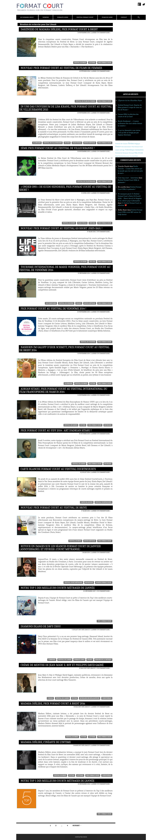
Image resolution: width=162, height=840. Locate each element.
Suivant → (77, 825)
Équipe (121, 34)
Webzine (46, 17)
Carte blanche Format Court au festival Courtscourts (58, 469)
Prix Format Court (104, 62)
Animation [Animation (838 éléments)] (139, 150)
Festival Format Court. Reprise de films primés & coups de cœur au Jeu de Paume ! (130, 107)
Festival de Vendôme (66, 303)
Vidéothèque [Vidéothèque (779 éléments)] (130, 150)
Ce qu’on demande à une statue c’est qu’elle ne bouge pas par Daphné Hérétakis (129, 132)
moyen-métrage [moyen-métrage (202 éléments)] (120, 150)
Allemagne (37, 143)
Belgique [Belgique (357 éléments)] (137, 144)
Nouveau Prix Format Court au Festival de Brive (54, 507)
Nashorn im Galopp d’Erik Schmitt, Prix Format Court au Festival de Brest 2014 (64, 349)
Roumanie (107, 425)
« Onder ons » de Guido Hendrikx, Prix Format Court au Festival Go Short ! (65, 188)
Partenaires (123, 41)
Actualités (123, 49)
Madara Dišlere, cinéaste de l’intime (46, 742)
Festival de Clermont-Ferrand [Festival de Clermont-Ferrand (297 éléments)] (124, 153)
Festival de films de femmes (85, 101)
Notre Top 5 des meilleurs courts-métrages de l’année (58, 588)
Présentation (124, 31)
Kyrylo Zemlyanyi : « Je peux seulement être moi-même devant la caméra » (130, 123)
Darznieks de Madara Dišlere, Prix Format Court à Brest (59, 29)
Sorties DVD (123, 65)
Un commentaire (103, 232)
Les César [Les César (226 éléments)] (135, 156)
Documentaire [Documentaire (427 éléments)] (126, 147)
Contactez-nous (81, 837)
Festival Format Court (84, 17)
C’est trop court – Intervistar (128, 178)
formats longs (79, 659)
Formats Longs (62, 17)
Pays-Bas (92, 223)
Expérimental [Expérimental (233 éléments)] (119, 156)
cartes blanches (87, 502)
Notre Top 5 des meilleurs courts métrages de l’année (57, 780)
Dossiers (122, 55)
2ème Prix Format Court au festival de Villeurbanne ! (58, 148)
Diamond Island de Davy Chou (41, 626)
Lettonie (92, 62)
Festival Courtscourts (103, 502)
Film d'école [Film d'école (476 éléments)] (138, 153)
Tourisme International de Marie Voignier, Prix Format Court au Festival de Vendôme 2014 (65, 268)
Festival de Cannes (64, 659)
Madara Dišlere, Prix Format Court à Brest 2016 (53, 703)
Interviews (123, 59)
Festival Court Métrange (73, 582)
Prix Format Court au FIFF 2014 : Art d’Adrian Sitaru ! (56, 430)
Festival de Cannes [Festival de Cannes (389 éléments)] (121, 144)
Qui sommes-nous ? (27, 17)
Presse (121, 37)
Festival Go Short (69, 223)
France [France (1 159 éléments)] (118, 146)
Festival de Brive (75, 541)
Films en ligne (107, 17)
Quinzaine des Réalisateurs (89, 698)
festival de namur (71, 425)
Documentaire (51, 303)
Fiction (67, 143)
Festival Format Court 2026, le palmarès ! (129, 188)
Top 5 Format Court (104, 621)
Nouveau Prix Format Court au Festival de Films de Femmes (61, 68)
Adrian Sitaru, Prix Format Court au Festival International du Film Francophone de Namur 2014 (63, 390)
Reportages (89, 582)
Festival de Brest (80, 62)
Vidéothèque (106, 698)
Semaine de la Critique (103, 659)
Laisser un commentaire (100, 32)
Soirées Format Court (103, 582)
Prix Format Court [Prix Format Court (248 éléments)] (137, 147)
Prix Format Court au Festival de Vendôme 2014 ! (53, 308)
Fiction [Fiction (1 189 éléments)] (131, 143)
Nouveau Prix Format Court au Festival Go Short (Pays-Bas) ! (62, 228)
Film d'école (77, 143)
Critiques (122, 52)
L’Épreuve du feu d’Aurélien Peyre (130, 100)
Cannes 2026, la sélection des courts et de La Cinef (128, 115)
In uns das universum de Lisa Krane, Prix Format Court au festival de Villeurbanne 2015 (65, 108)
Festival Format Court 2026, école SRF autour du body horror (130, 212)
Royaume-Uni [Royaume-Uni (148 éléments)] (128, 156)
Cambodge (51, 659)
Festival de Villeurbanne (53, 143)
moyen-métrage (89, 143)
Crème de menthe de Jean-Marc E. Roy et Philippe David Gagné (62, 665)
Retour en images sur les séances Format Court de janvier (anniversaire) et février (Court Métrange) (60, 548)
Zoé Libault (85, 630)
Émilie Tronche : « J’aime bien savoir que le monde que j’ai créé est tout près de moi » (130, 169)
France (78, 303)
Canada (50, 698)
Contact (124, 17)
